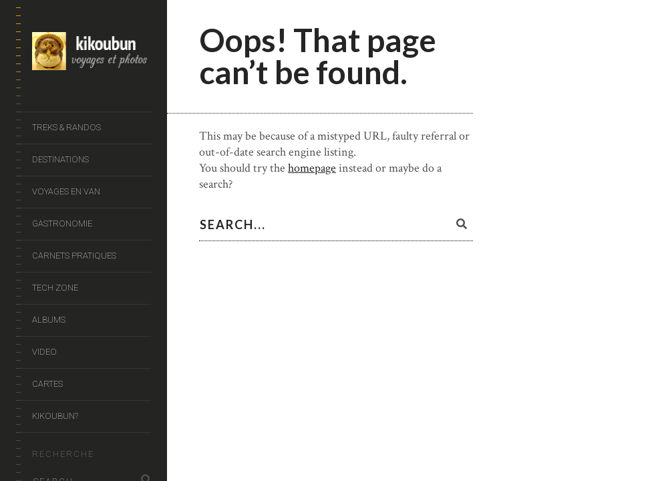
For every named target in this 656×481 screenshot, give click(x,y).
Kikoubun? (55, 416)
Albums (48, 320)
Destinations (60, 159)
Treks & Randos (66, 127)
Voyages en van (66, 191)
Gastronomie (62, 223)
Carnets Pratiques (74, 256)
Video (44, 352)
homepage (312, 168)
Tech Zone (55, 288)
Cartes (47, 384)
